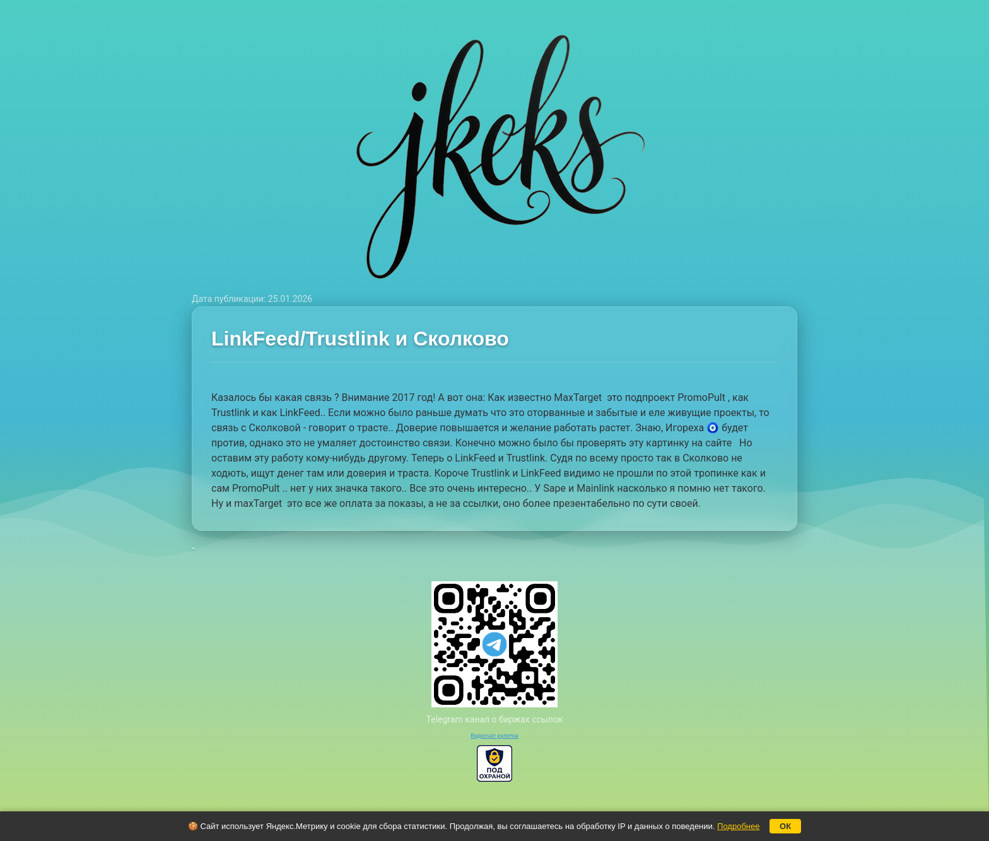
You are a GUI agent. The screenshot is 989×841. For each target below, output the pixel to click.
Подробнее (738, 826)
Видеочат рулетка (494, 736)
